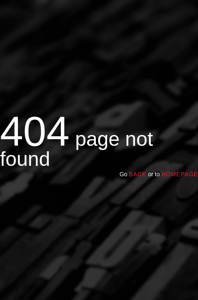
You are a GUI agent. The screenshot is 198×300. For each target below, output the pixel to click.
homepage (179, 174)
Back (137, 174)
